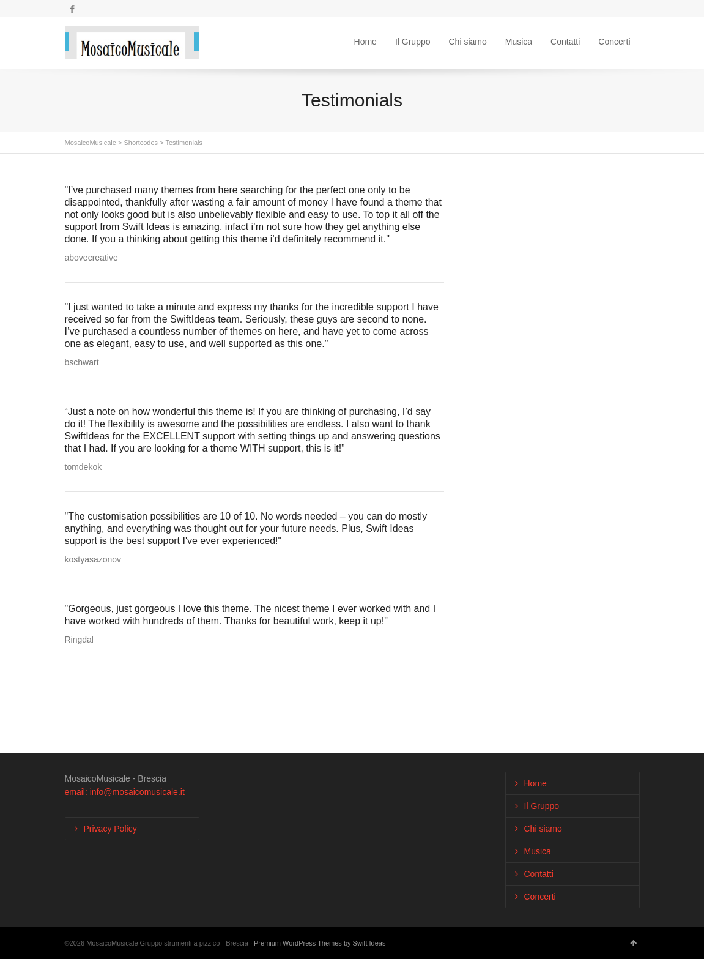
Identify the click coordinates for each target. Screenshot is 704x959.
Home (365, 42)
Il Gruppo (413, 42)
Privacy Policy (110, 829)
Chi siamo (468, 42)
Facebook (72, 9)
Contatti (565, 42)
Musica (518, 42)
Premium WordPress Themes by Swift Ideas (319, 943)
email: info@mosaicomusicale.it (125, 792)
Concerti (614, 42)
